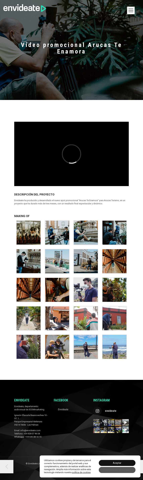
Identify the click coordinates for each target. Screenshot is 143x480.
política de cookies (81, 472)
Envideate (63, 409)
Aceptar (117, 463)
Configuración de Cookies (117, 470)
